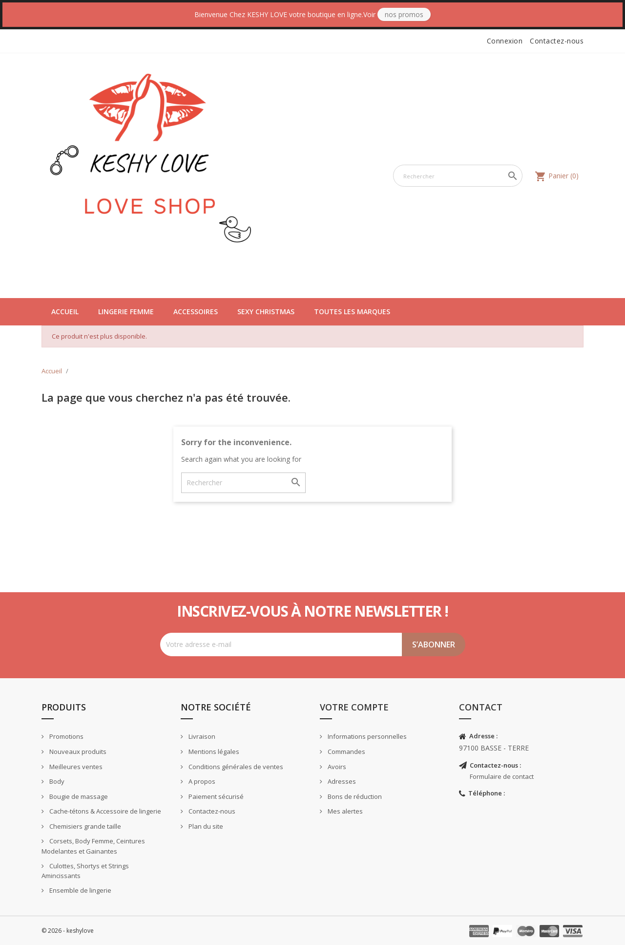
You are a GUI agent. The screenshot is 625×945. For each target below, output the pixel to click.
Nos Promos (404, 14)
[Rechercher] (457, 176)
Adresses (341, 781)
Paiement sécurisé (215, 796)
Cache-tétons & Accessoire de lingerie (104, 811)
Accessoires (195, 311)
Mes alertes (344, 811)
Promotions (65, 736)
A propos (201, 781)
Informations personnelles (366, 736)
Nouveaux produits (77, 751)
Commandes (345, 751)
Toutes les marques (352, 311)
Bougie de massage (78, 796)
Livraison (201, 736)
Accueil (65, 311)
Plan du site (205, 826)
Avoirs (336, 766)
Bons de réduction (354, 796)
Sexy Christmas (265, 311)
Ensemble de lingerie (79, 890)
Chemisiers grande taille (84, 826)
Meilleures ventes (75, 766)
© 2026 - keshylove (68, 930)
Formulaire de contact (502, 776)
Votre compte (354, 707)
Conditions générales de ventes (235, 766)
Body (56, 781)
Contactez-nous (556, 40)
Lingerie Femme (126, 311)
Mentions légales (213, 751)
